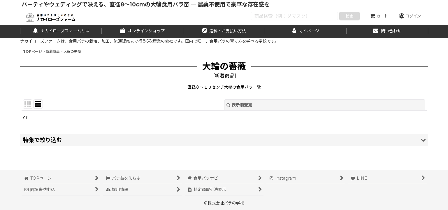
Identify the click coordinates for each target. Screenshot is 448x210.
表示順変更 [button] (239, 105)
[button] (224, 140)
